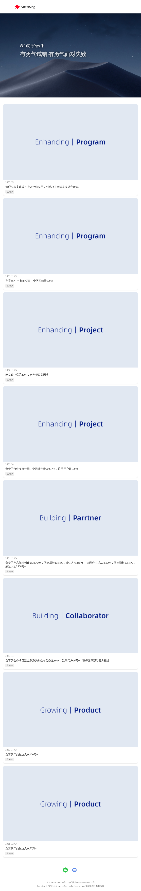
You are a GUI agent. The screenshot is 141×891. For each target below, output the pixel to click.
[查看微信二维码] (65, 870)
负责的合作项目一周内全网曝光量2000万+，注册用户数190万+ (42, 468)
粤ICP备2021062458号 (56, 882)
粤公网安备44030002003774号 (81, 882)
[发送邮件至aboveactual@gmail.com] (74, 870)
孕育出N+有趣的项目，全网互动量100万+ (30, 280)
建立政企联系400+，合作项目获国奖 (27, 374)
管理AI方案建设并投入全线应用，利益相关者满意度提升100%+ (43, 186)
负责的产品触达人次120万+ (21, 754)
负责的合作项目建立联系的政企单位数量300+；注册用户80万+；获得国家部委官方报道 (57, 660)
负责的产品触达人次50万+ (21, 848)
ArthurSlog (62, 886)
